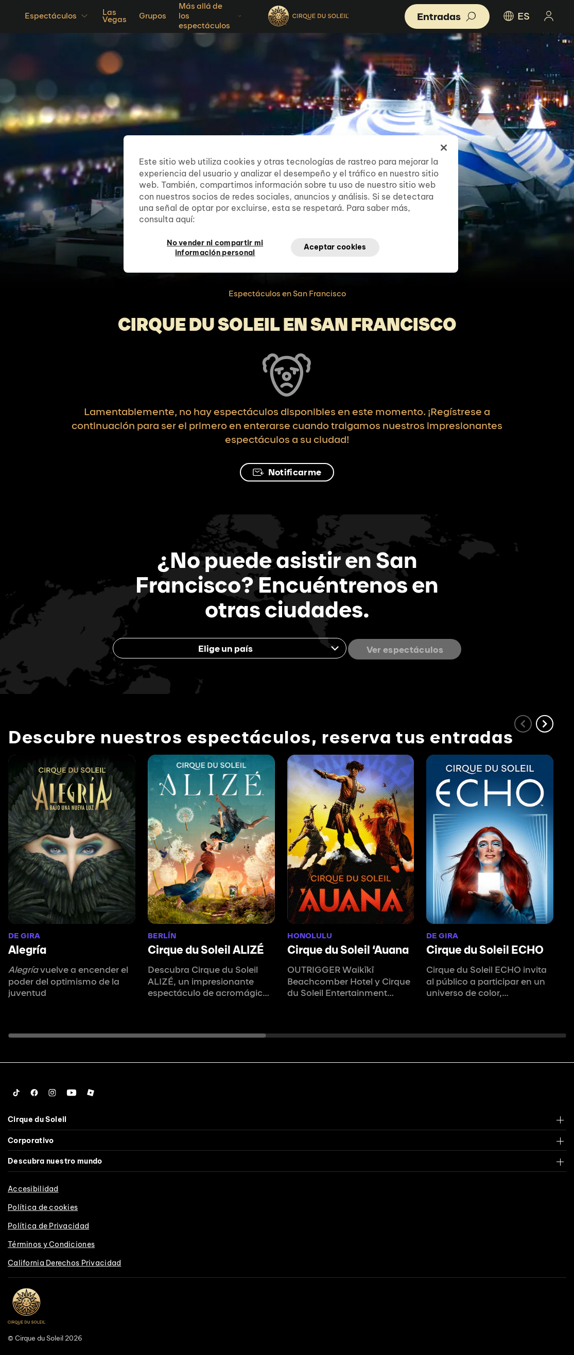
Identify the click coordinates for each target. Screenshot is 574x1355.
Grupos (152, 16)
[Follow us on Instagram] (52, 1090)
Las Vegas (114, 15)
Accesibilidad (33, 1186)
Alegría (27, 947)
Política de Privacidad (48, 1223)
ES (516, 16)
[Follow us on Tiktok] (16, 1090)
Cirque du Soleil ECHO (485, 947)
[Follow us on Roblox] (90, 1090)
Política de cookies (43, 1204)
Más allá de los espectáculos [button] (211, 15)
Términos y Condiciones (51, 1241)
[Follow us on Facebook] (34, 1090)
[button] (544, 721)
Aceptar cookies (335, 247)
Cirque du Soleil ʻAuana (348, 947)
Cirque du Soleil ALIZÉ (206, 947)
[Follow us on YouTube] (71, 1090)
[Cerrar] (443, 147)
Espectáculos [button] (57, 16)
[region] (291, 203)
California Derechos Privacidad (64, 1260)
